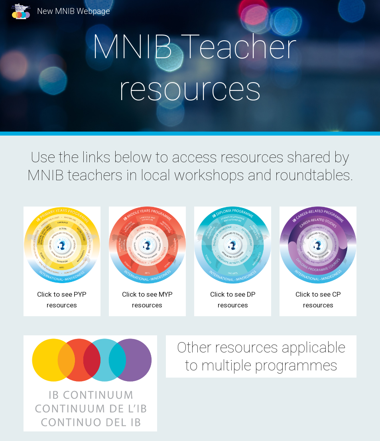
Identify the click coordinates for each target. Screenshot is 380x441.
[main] (190, 68)
